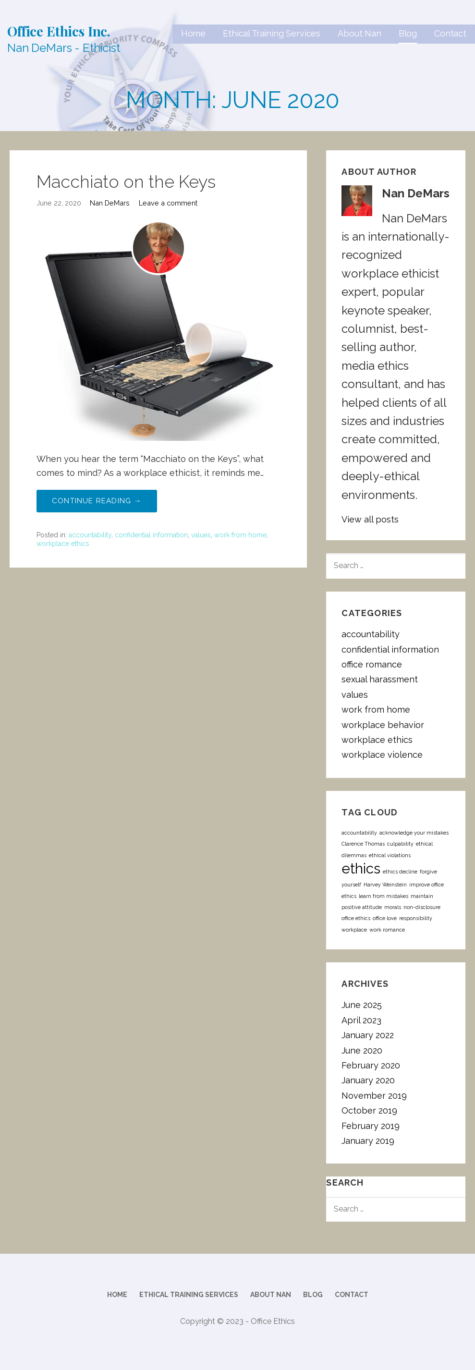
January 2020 (368, 1080)
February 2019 (370, 1126)
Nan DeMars (110, 203)
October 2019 (369, 1110)
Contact (450, 33)
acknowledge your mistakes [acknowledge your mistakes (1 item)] (414, 833)
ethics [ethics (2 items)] (360, 868)
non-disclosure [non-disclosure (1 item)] (421, 907)
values (201, 535)
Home (193, 33)
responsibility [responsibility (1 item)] (415, 918)
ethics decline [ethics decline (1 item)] (400, 871)
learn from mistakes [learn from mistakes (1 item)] (383, 896)
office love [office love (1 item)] (385, 918)
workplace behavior (382, 725)
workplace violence (382, 755)
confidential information (151, 535)
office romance (371, 664)
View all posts (370, 519)
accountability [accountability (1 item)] (359, 833)
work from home (240, 535)
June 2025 (361, 1005)
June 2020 (361, 1050)
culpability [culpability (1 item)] (400, 844)
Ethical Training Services (271, 33)
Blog (408, 33)
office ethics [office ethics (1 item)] (355, 918)
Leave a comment (168, 203)
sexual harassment (379, 679)
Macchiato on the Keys (126, 181)
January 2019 (367, 1141)
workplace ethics (63, 543)
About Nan (359, 33)
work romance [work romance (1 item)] (387, 930)
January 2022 (367, 1035)
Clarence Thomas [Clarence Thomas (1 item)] (363, 844)
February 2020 (370, 1065)
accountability (90, 535)
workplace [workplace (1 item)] (354, 930)
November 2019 (374, 1096)
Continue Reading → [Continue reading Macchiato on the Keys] (97, 501)
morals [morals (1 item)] (392, 907)
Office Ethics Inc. (58, 31)
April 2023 (361, 1020)
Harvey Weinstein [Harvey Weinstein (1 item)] (385, 884)
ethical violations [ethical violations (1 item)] (390, 855)
